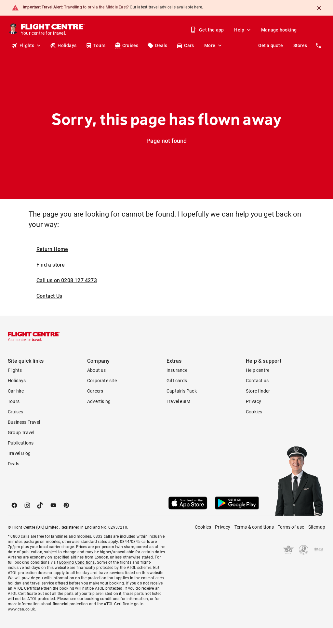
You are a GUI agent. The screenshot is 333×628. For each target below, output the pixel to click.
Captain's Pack (181, 391)
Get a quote (270, 45)
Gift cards (176, 380)
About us (96, 370)
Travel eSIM (178, 401)
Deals (157, 45)
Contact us (257, 380)
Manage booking (279, 29)
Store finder (258, 391)
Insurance (176, 370)
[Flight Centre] (53, 29)
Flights (27, 45)
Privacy (253, 401)
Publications (20, 443)
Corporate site (102, 380)
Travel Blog (19, 453)
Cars (185, 45)
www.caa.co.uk (21, 609)
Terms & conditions (254, 527)
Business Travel (24, 422)
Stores (300, 45)
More (213, 45)
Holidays (63, 45)
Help (243, 30)
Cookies (254, 411)
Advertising (99, 401)
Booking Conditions (77, 562)
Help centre (257, 370)
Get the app (207, 30)
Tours (95, 45)
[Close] (319, 8)
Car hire (16, 391)
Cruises (126, 45)
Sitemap (316, 527)
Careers (95, 391)
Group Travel (21, 432)
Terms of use (291, 527)
